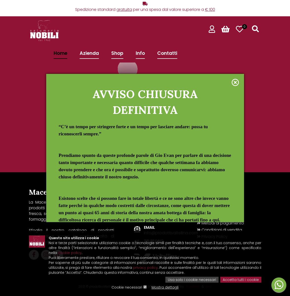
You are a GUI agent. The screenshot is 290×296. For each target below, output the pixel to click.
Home (60, 53)
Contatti (167, 53)
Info (140, 53)
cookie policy (70, 252)
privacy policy (145, 267)
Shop (117, 53)
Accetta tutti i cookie (241, 279)
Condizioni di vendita (219, 230)
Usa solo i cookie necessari (192, 279)
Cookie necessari (127, 287)
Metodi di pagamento (220, 223)
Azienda (89, 53)
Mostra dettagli (165, 287)
